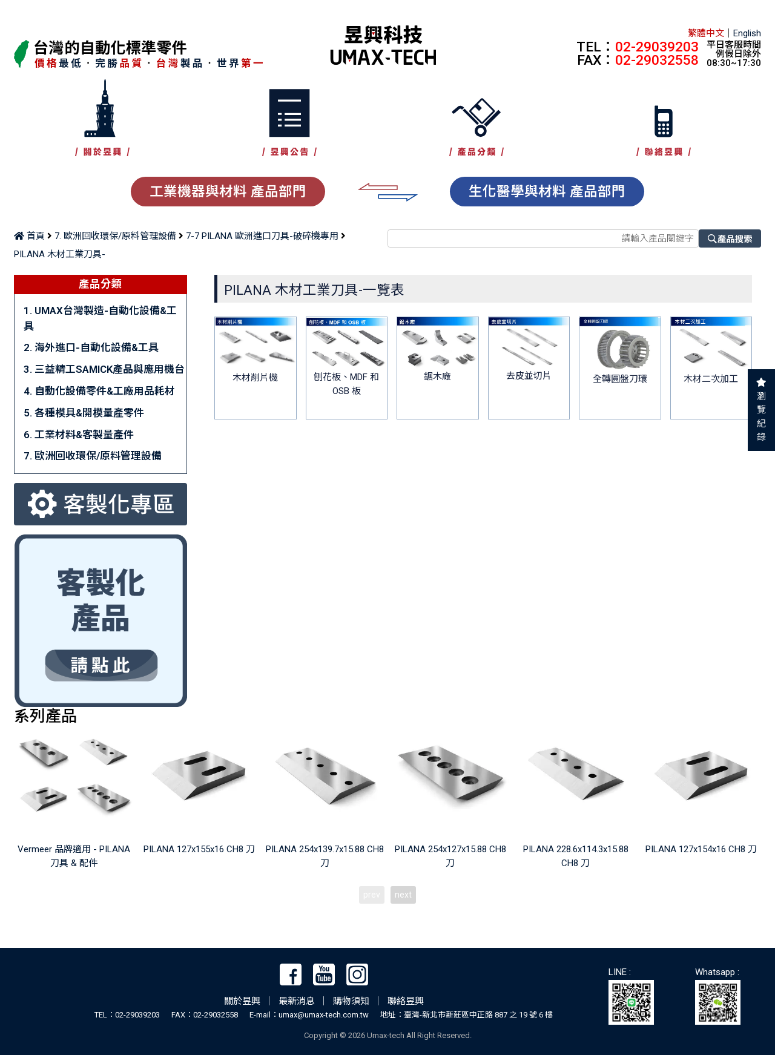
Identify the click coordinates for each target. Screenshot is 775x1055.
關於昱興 (242, 1001)
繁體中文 (706, 33)
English (747, 33)
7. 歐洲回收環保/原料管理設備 (115, 236)
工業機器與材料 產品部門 (228, 191)
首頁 (29, 236)
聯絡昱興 (406, 1001)
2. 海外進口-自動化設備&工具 (91, 347)
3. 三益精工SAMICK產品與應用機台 (104, 369)
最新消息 (297, 1001)
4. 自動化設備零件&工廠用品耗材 (99, 391)
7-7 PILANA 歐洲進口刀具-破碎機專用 (262, 236)
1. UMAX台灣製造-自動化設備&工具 (100, 318)
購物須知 (351, 1001)
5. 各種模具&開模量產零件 (84, 413)
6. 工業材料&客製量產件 (79, 435)
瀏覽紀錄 (761, 417)
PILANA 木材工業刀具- (59, 254)
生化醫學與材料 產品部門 (547, 191)
